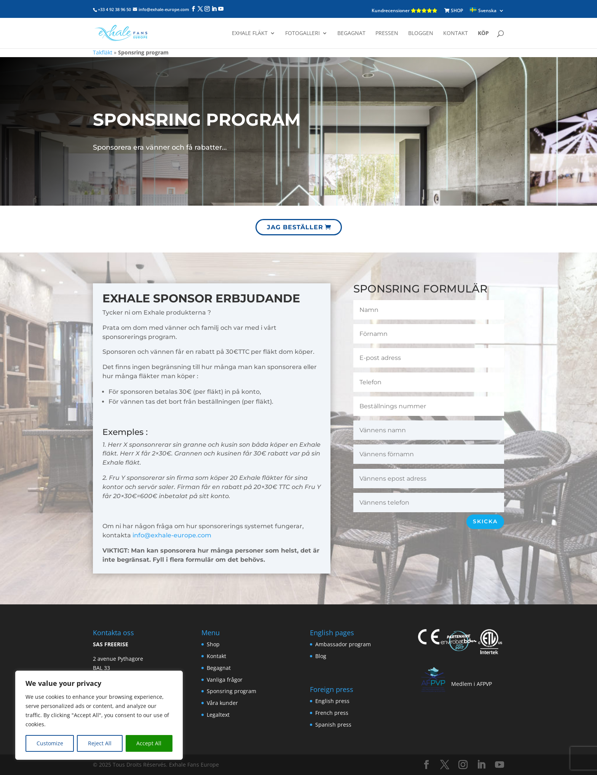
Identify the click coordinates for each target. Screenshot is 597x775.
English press (332, 701)
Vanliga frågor (225, 679)
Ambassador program (343, 644)
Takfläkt (102, 52)
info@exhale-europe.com (171, 535)
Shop (213, 644)
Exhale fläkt (250, 33)
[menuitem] (487, 10)
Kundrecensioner (404, 10)
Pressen (386, 33)
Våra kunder (222, 702)
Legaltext (218, 714)
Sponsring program (231, 691)
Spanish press (333, 724)
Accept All (148, 743)
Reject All (100, 743)
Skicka (485, 521)
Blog (320, 656)
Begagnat (351, 33)
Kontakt (455, 33)
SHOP (453, 10)
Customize (50, 743)
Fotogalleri (302, 33)
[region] (99, 715)
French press (331, 712)
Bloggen (420, 33)
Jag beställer (296, 224)
